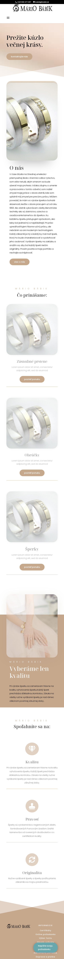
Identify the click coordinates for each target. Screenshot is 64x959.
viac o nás (19, 261)
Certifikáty (45, 930)
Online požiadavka (46, 934)
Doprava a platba (45, 956)
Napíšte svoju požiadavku (45, 947)
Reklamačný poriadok (45, 953)
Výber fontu (45, 938)
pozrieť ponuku (32, 379)
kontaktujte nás (19, 56)
